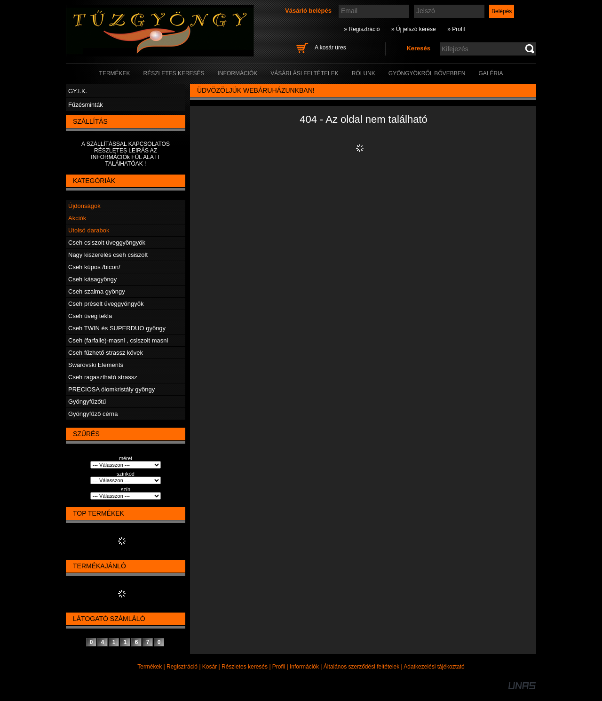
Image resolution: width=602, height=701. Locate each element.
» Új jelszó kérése (413, 29)
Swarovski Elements (95, 364)
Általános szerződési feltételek (361, 666)
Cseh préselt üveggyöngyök (105, 303)
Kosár (209, 666)
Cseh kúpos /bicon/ (94, 267)
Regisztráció (182, 666)
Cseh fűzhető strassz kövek (105, 352)
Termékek (149, 666)
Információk (304, 666)
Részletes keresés (245, 666)
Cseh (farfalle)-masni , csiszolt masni (118, 340)
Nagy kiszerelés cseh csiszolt (108, 254)
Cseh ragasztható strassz (102, 377)
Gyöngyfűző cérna (93, 413)
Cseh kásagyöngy (92, 279)
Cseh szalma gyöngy (96, 291)
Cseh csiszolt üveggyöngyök (106, 242)
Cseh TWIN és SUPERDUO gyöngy (117, 328)
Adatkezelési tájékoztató (434, 666)
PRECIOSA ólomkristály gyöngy (111, 389)
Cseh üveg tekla (90, 315)
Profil (278, 666)
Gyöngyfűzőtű (87, 401)
